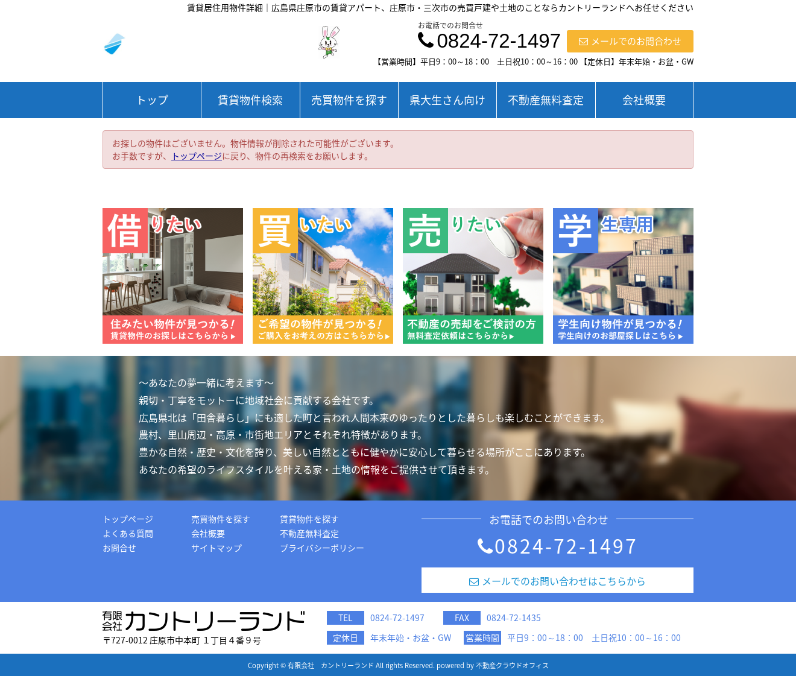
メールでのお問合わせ (630, 41)
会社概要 (644, 100)
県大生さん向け (447, 100)
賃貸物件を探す (309, 519)
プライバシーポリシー (322, 548)
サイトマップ (216, 548)
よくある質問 (128, 533)
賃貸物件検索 (250, 100)
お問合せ (119, 548)
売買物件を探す (349, 100)
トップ (152, 100)
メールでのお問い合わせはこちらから (557, 580)
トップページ (196, 156)
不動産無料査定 (546, 100)
